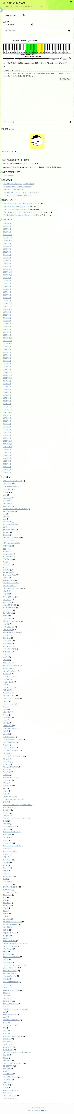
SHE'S (5, 709)
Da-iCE (6, 769)
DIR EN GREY (8, 807)
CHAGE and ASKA (10, 777)
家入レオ (6, 535)
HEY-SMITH (7, 954)
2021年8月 (7, 384)
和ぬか (5, 1087)
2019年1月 (7, 472)
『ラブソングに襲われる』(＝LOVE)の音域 (18, 184)
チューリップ (8, 785)
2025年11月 (7, 238)
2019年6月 (7, 458)
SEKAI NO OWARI (10, 767)
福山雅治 (6, 927)
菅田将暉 (6, 753)
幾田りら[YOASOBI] (10, 543)
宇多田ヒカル (8, 559)
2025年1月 (7, 266)
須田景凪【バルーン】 (11, 750)
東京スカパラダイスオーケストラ (15, 818)
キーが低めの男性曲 (10, 486)
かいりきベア (8, 610)
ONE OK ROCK (9, 1090)
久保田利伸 (7, 643)
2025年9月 (7, 243)
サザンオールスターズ (11, 698)
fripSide (6, 938)
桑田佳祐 (6, 660)
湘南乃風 (6, 734)
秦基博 (5, 870)
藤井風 (5, 930)
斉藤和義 (6, 690)
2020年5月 (7, 427)
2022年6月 (7, 355)
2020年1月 (7, 438)
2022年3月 (7, 364)
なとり (5, 840)
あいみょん (7, 498)
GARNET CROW (9, 608)
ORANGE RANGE (9, 605)
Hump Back (7, 889)
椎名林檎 (6, 712)
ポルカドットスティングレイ (13, 965)
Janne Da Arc (8, 726)
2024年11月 (7, 272)
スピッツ (6, 761)
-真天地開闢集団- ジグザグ (12, 739)
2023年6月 (7, 321)
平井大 (5, 916)
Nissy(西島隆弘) (9, 851)
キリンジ (6, 635)
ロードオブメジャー (10, 1077)
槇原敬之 (6, 979)
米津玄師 (6, 1041)
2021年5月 (7, 392)
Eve (4, 549)
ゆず (5, 1033)
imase (5, 551)
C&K (5, 707)
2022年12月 (7, 338)
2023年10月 (7, 309)
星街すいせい (8, 962)
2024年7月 (7, 283)
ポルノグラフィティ (10, 968)
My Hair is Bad (8, 973)
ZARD (5, 684)
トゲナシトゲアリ (9, 826)
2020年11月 (7, 409)
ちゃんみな (7, 780)
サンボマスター (9, 704)
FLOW (5, 952)
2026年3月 (7, 226)
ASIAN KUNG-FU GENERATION (15, 509)
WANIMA (6, 1085)
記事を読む (66, 79)
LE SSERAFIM (8, 1066)
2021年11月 (7, 375)
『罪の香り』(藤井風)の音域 (13, 189)
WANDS (6, 1093)
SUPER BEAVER (9, 742)
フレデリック (8, 949)
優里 (5, 1031)
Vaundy (6, 868)
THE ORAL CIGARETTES (12, 588)
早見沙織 (6, 881)
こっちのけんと (9, 676)
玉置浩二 (6, 775)
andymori (6, 532)
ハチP (5, 873)
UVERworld (7, 556)
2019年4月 (7, 464)
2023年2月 (7, 332)
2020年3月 (7, 432)
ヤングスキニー (9, 1025)
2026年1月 (7, 232)
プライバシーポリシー (37, 1107)
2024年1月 (7, 301)
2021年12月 (7, 372)
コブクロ (6, 679)
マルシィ (6, 987)
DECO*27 (6, 810)
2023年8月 (7, 315)
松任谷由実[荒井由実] (11, 982)
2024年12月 (7, 269)
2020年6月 (7, 424)
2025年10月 (7, 240)
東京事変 (6, 815)
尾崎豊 (5, 591)
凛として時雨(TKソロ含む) (12, 1063)
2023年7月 (7, 318)
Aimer (5, 577)
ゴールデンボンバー (10, 671)
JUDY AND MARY (9, 728)
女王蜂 (5, 731)
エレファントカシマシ (11, 583)
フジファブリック (9, 933)
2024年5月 (7, 289)
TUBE (5, 783)
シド (5, 720)
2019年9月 (7, 449)
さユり (5, 701)
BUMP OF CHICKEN (10, 887)
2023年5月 (7, 323)
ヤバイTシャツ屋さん (11, 1020)
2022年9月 (7, 346)
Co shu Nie (7, 674)
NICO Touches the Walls (12, 846)
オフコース (7, 600)
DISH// (5, 802)
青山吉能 (6, 500)
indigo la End (8, 554)
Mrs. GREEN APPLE (10, 1004)
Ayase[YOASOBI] (9, 524)
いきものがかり (9, 540)
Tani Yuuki (7, 772)
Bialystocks (7, 895)
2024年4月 (7, 292)
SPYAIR (6, 759)
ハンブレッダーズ (9, 892)
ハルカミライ (8, 884)
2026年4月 (7, 223)
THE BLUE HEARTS (10, 946)
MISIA (5, 993)
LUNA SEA (7, 1068)
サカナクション (9, 695)
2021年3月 (7, 398)
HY (4, 567)
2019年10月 (7, 447)
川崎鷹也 (6, 624)
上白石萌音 (7, 618)
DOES (5, 821)
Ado (4, 516)
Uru (4, 562)
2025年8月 (7, 246)
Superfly (6, 745)
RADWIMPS (7, 1047)
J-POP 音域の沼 (14, 3)
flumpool (6, 936)
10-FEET (6, 813)
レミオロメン (8, 1074)
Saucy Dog (7, 693)
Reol (5, 1071)
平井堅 (5, 913)
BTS (4, 900)
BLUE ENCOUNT (9, 941)
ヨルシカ (6, 1044)
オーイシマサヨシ (9, 586)
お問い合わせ (8, 175)
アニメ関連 (16, 70)
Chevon (6, 715)
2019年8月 (7, 452)
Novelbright (7, 860)
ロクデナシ (7, 1079)
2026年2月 (7, 229)
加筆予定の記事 (9, 1098)
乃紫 (5, 857)
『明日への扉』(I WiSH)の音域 (14, 206)
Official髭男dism (9, 597)
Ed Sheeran (7, 572)
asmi (5, 514)
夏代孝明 (6, 837)
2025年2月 (7, 263)
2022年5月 (7, 358)
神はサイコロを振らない (12, 621)
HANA (5, 879)
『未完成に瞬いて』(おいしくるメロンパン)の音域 (21, 192)
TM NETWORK (8, 797)
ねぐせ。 (6, 854)
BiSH (5, 911)
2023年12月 (7, 303)
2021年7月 (7, 386)
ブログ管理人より (9, 1095)
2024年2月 (7, 298)
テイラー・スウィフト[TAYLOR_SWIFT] (17, 805)
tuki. (4, 788)
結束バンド (7, 663)
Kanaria (6, 616)
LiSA (5, 1058)
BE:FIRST (7, 903)
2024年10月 (7, 275)
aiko (4, 495)
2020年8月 (7, 418)
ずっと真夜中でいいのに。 (12, 756)
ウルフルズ (7, 564)
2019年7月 (7, 455)
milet (5, 1012)
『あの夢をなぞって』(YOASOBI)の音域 (17, 203)
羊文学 (5, 908)
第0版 (45, 1110)
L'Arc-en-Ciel (8, 1050)
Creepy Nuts (7, 646)
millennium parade (9, 1014)
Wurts (5, 1082)
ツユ (5, 794)
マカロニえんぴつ (9, 976)
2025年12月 (7, 235)
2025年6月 (7, 252)
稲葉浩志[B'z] (8, 546)
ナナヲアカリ (8, 843)
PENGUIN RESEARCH (11, 957)
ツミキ (5, 791)
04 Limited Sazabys (10, 924)
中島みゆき (7, 834)
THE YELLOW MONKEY (12, 537)
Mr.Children (7, 1001)
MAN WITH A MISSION (11, 990)
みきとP (6, 998)
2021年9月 (7, 381)
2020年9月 (7, 415)
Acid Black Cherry (9, 511)
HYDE (5, 865)
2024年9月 (7, 278)
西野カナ (6, 848)
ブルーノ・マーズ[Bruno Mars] (14, 943)
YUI (4, 1028)
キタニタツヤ (8, 630)
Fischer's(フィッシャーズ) (12, 922)
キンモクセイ (8, 640)
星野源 (5, 959)
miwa (5, 1017)
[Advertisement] (37, 98)
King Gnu (6, 638)
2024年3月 (7, 295)
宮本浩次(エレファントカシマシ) (15, 1009)
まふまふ (6, 985)
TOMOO (6, 829)
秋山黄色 (6, 503)
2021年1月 (7, 404)
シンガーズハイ (9, 737)
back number (8, 876)
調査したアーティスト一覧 (12, 481)
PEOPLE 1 (7, 905)
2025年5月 (7, 255)
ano (4, 519)
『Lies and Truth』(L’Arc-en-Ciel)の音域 (17, 187)
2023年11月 (7, 306)
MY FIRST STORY (10, 971)
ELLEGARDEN (8, 580)
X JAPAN (6, 570)
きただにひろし (9, 627)
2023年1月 (7, 335)
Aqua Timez (7, 506)
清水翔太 (6, 723)
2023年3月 (7, 329)
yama (5, 1022)
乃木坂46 (6, 862)
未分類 (5, 492)
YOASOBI (7, 1039)
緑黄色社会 (7, 1060)
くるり (5, 654)
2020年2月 (7, 435)
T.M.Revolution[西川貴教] (12, 799)
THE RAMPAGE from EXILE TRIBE (16, 1052)
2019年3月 (7, 467)
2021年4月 (7, 395)
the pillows (7, 919)
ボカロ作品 (7, 489)
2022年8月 (7, 349)
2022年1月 (7, 369)
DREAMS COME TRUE (11, 832)
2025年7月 (7, 249)
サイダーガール (9, 687)
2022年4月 (7, 361)
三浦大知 (6, 995)
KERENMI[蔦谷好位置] (11, 665)
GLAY (5, 657)
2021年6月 (7, 389)
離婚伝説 (6, 1055)
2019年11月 (7, 444)
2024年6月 (7, 286)
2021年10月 (7, 378)
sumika (5, 764)
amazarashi (7, 521)
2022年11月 (7, 341)
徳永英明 (6, 824)
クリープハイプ (9, 649)
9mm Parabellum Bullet (11, 632)
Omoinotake (7, 602)
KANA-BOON (8, 613)
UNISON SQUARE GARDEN (13, 1036)
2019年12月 (7, 441)
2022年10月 (7, 344)
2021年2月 (7, 401)
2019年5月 (7, 461)
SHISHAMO (7, 717)
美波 (5, 1006)
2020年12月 (7, 407)
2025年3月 (7, 260)
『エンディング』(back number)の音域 (17, 195)
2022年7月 (7, 352)
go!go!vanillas (8, 668)
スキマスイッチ (9, 747)
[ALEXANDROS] (9, 529)
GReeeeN (6, 652)
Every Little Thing (9, 575)
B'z (4, 897)
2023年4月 (7, 326)
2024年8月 (7, 280)
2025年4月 (7, 258)
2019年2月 (7, 470)
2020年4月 (7, 429)
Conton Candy (8, 682)
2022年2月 (7, 366)
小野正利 (6, 594)
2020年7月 (7, 421)
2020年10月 (7, 412)
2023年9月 (7, 312)
